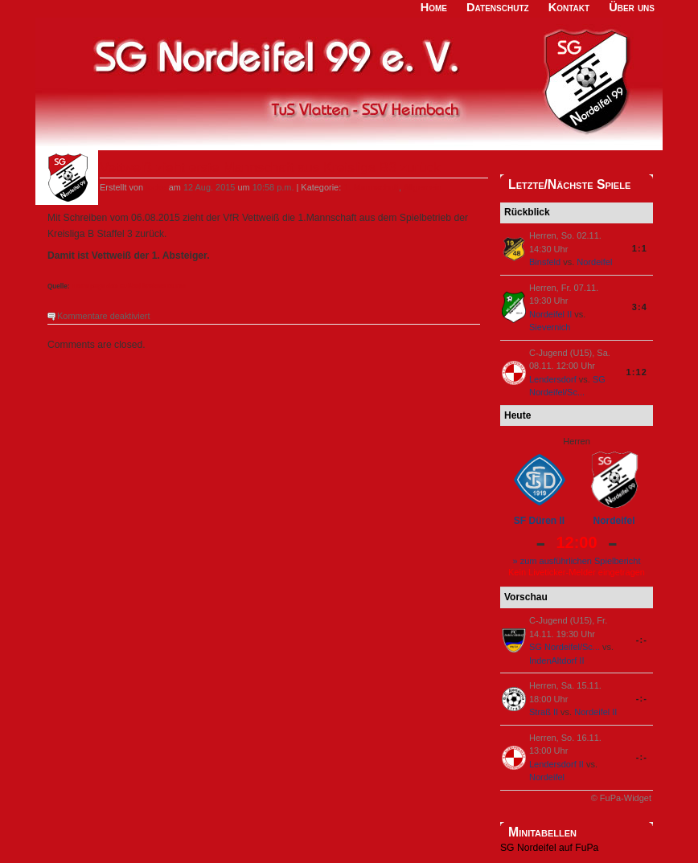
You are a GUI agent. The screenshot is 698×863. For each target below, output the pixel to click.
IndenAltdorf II (557, 660)
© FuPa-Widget (621, 798)
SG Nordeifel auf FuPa (549, 847)
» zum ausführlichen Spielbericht (577, 561)
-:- (641, 639)
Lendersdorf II (556, 764)
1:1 (639, 248)
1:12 (636, 372)
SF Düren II (539, 520)
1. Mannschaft (371, 187)
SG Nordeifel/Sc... (564, 647)
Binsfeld (544, 262)
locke (156, 187)
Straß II (543, 712)
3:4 (639, 307)
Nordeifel (594, 262)
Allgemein (422, 187)
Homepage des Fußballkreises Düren (129, 286)
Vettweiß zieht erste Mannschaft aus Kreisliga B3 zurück (270, 167)
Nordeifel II (550, 314)
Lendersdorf (553, 379)
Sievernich (549, 327)
